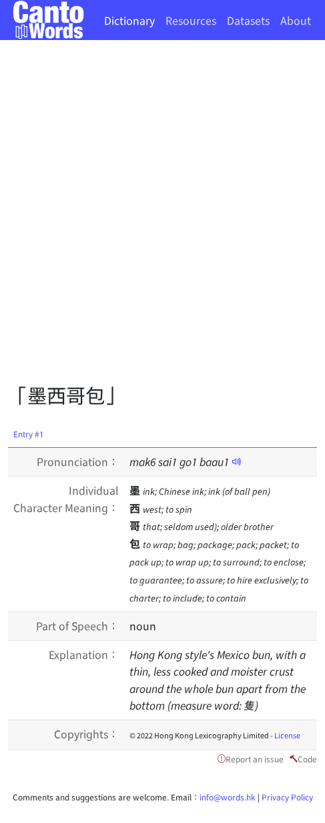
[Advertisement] (162, 215)
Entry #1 (28, 433)
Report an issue (255, 758)
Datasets (248, 20)
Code (307, 758)
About (295, 20)
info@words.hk (228, 796)
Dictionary (129, 20)
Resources (191, 20)
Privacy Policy (287, 796)
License (287, 735)
